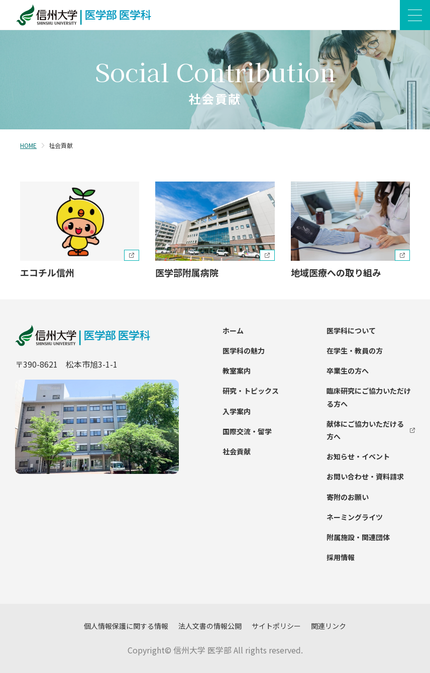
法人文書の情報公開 (210, 626)
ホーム (233, 330)
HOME (28, 145)
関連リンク (328, 626)
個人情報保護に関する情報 (126, 626)
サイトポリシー (276, 626)
